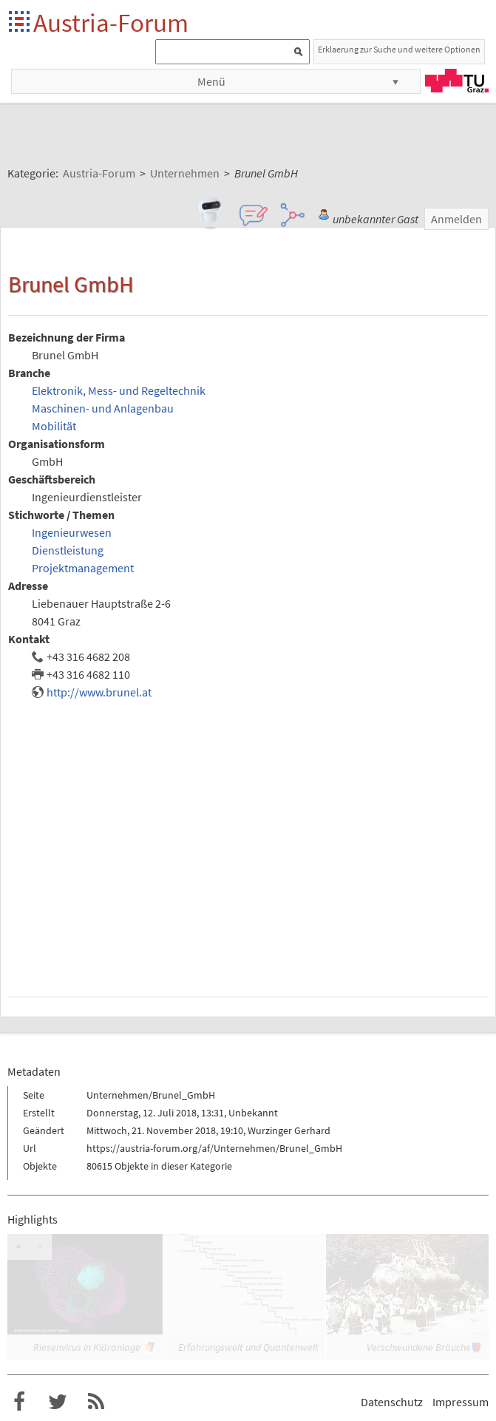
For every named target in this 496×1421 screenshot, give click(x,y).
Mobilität (54, 425)
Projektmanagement (83, 567)
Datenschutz (392, 1401)
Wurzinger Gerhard (289, 1130)
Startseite (20, 22)
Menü (211, 81)
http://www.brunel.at (99, 692)
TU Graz (457, 80)
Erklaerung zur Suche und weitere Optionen (399, 49)
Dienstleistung (67, 550)
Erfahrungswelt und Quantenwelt (248, 1347)
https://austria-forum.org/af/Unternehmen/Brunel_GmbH (214, 1148)
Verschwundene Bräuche (419, 1347)
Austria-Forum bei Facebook (19, 1402)
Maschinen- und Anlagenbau (103, 408)
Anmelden (456, 218)
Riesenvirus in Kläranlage (86, 1347)
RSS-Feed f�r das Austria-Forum (96, 1402)
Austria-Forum (110, 22)
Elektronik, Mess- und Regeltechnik (118, 390)
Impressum (460, 1401)
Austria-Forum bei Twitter (57, 1402)
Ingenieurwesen (72, 532)
